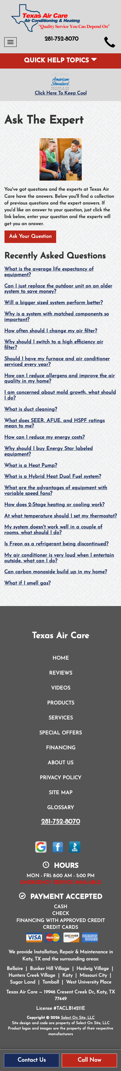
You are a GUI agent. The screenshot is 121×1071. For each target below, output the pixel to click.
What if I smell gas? (27, 583)
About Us (60, 763)
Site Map (60, 793)
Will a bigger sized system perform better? (53, 303)
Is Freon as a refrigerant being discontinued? (56, 544)
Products (60, 703)
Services (61, 718)
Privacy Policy (60, 778)
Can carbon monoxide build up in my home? (55, 572)
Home (60, 658)
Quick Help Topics (60, 61)
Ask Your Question (30, 236)
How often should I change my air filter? (50, 331)
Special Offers (60, 733)
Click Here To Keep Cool (61, 93)
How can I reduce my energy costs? (44, 437)
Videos (60, 688)
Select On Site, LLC (77, 1018)
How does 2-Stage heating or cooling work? (54, 505)
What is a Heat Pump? (30, 465)
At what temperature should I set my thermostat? (60, 516)
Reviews (60, 673)
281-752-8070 (60, 821)
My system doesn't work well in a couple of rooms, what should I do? (53, 530)
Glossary (60, 808)
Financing (60, 748)
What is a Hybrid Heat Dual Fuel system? (52, 476)
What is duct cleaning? (30, 409)
